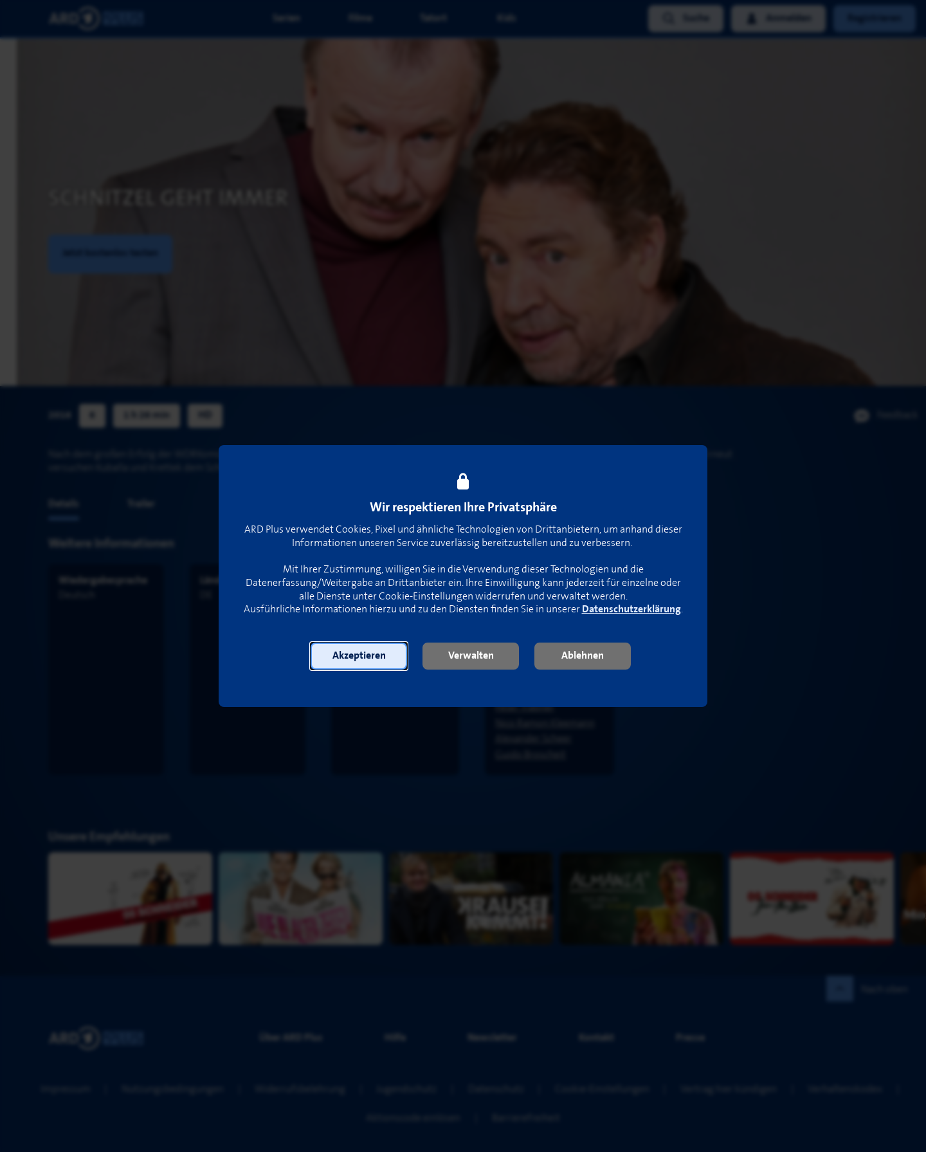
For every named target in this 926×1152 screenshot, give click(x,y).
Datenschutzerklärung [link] (631, 609)
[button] (359, 656)
